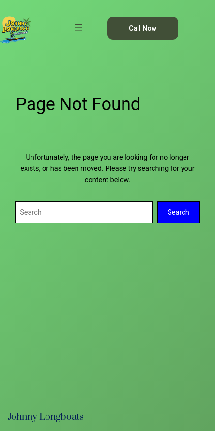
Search (178, 212)
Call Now (142, 28)
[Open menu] (78, 27)
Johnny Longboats (46, 417)
